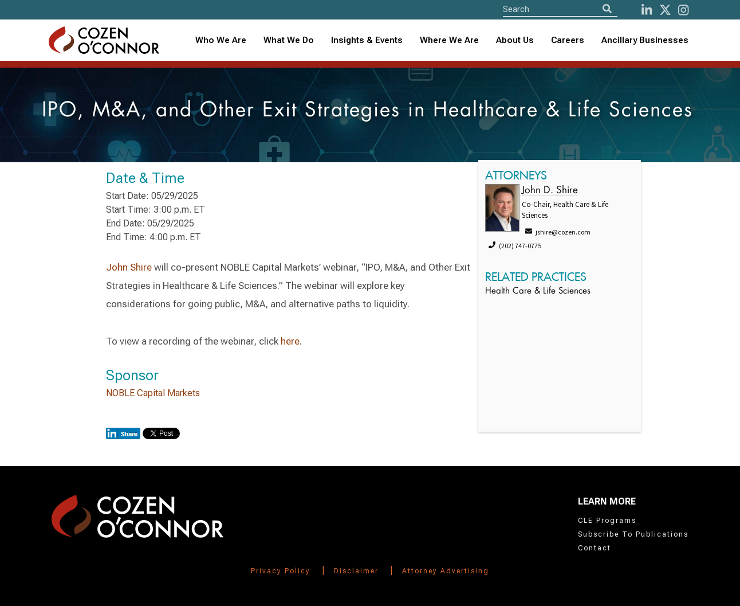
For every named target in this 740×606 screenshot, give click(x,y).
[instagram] (683, 10)
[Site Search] (560, 9)
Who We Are (220, 40)
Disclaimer (356, 571)
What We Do (288, 40)
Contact (594, 548)
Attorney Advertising (445, 571)
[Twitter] (665, 10)
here (290, 341)
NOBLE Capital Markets (153, 393)
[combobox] (366, 40)
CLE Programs (607, 521)
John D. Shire (550, 191)
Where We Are (449, 40)
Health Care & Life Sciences (538, 291)
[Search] (607, 9)
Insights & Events (367, 40)
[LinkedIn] (646, 10)
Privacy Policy (280, 571)
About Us (515, 40)
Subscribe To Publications (633, 534)
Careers (567, 40)
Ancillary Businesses (644, 40)
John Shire (129, 267)
